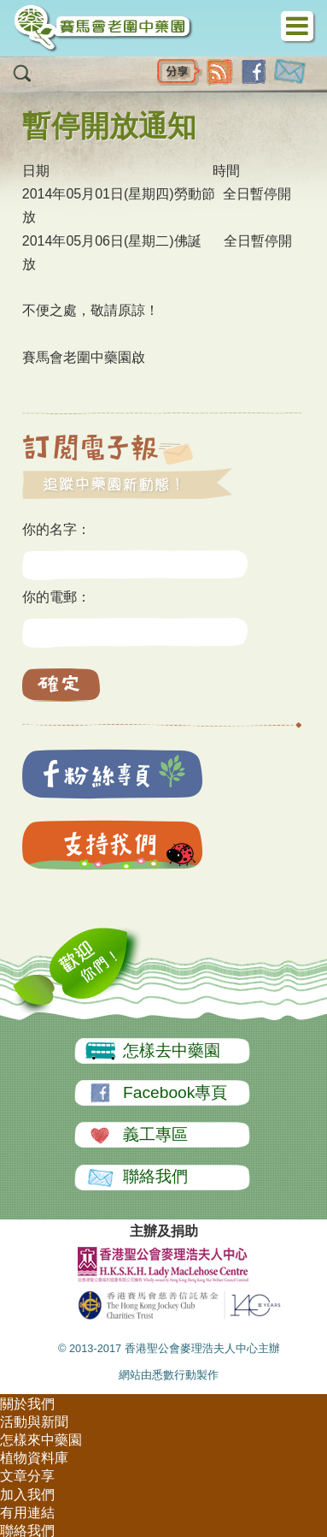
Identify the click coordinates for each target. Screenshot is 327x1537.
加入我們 (27, 1494)
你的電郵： (56, 597)
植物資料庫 (34, 1458)
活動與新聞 (34, 1422)
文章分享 (27, 1476)
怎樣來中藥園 (41, 1440)
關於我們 (27, 1404)
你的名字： (56, 529)
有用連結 (27, 1512)
